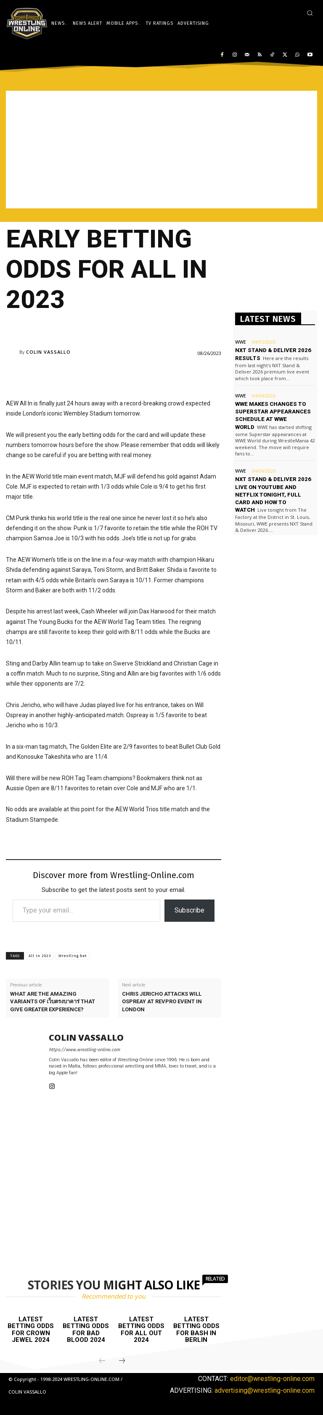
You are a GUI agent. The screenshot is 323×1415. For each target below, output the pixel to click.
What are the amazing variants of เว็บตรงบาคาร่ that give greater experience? (52, 1001)
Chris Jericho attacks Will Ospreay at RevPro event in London (162, 1001)
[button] (310, 13)
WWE (240, 341)
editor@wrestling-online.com (272, 1379)
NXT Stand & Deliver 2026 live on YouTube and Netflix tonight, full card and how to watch (273, 494)
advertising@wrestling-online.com (264, 1390)
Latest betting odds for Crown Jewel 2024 (31, 1329)
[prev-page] (102, 1361)
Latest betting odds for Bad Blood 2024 (86, 1329)
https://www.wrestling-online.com (84, 1049)
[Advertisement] (161, 149)
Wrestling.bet (72, 956)
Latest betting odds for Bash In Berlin (196, 1329)
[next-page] (122, 1361)
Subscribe (189, 910)
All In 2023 (40, 956)
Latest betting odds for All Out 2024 (141, 1329)
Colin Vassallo (48, 352)
